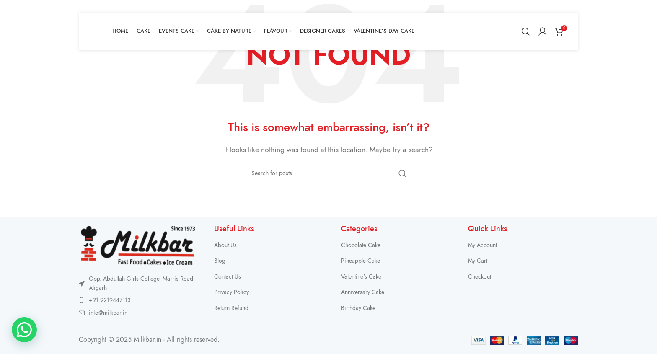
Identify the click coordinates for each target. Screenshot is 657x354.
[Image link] (138, 244)
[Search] (525, 31)
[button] (24, 329)
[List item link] (138, 300)
